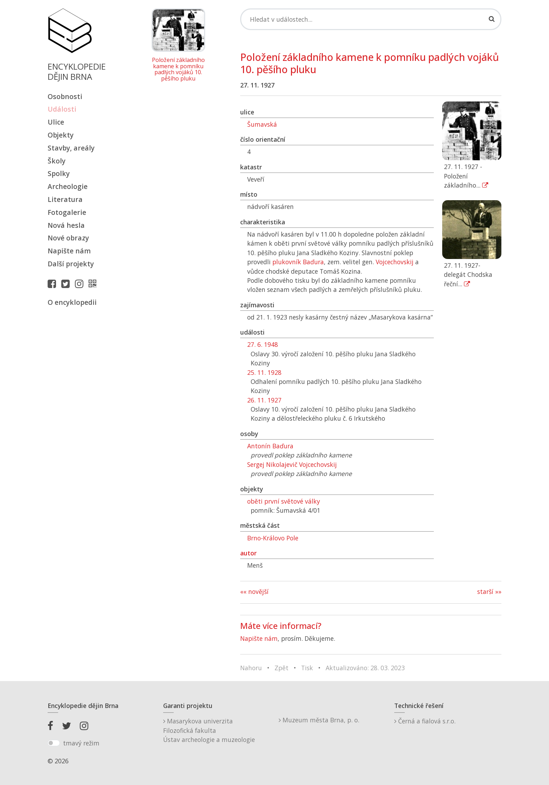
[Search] (370, 19)
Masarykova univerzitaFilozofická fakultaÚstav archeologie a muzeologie (209, 730)
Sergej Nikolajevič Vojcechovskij (292, 464)
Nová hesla (66, 225)
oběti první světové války (283, 501)
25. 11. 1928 (264, 372)
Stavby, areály (71, 148)
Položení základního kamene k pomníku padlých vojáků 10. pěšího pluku (178, 69)
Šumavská (262, 124)
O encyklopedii (72, 302)
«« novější (254, 591)
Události (62, 109)
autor (248, 553)
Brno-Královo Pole (272, 538)
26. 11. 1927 (264, 400)
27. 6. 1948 (262, 344)
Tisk (307, 668)
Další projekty (71, 263)
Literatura (65, 199)
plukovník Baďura (298, 262)
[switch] (54, 743)
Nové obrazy (68, 238)
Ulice (56, 122)
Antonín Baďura (270, 446)
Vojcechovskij (395, 262)
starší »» (489, 591)
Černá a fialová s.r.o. (425, 721)
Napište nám (69, 250)
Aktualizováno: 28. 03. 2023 (365, 668)
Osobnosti (65, 96)
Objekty (61, 135)
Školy (56, 161)
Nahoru (251, 668)
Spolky (59, 173)
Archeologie (68, 186)
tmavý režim (81, 743)
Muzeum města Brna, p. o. (319, 720)
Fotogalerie (67, 212)
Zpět (281, 668)
